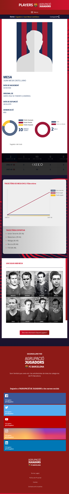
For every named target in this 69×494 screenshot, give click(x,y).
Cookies (35, 482)
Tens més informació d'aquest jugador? (34, 332)
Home (12, 17)
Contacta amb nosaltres (35, 486)
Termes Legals (35, 473)
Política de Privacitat (35, 478)
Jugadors (19, 17)
